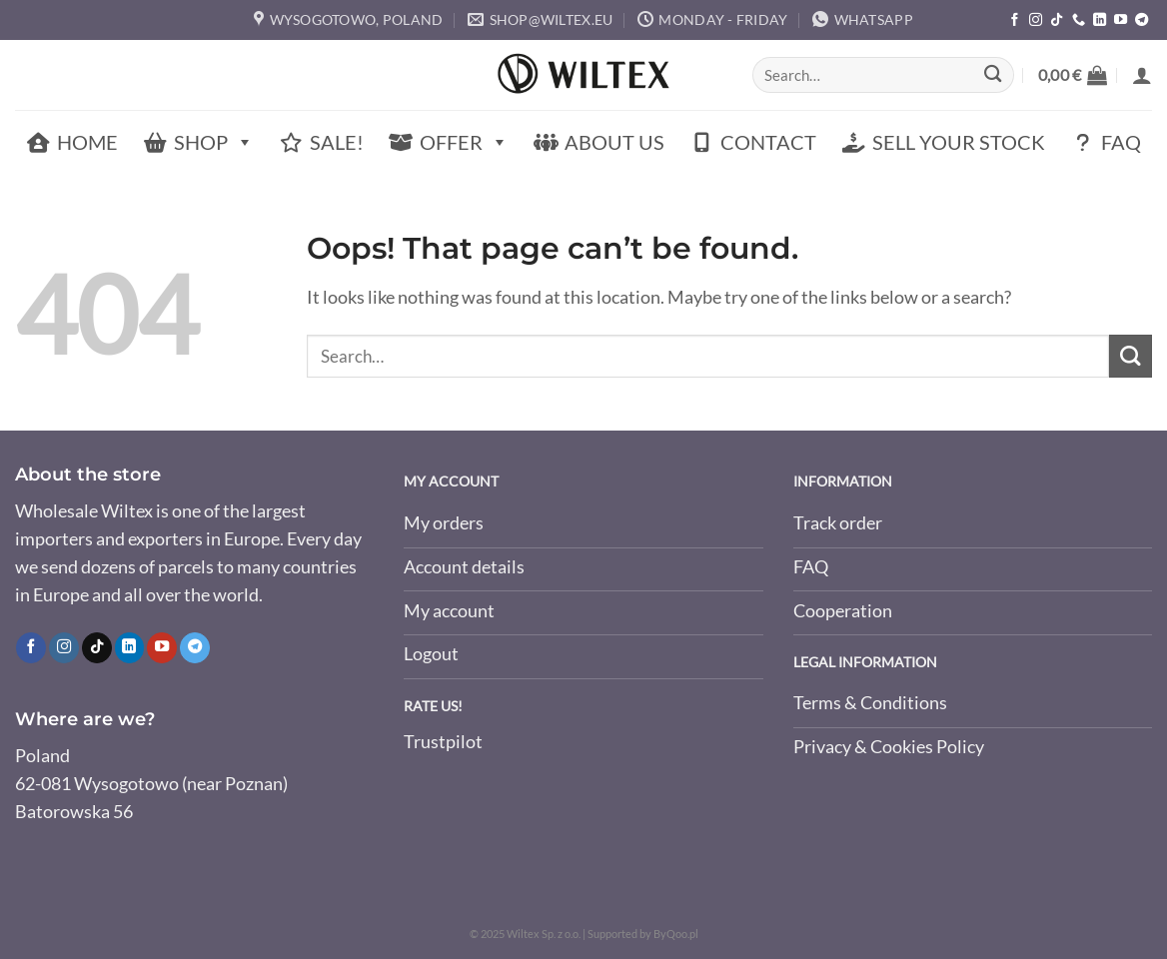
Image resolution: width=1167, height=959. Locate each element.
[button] (1072, 75)
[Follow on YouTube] (1120, 20)
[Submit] (992, 75)
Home (87, 142)
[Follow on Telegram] (1141, 20)
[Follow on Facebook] (1014, 20)
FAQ (1121, 142)
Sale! (337, 142)
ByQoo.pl (675, 933)
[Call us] (1078, 20)
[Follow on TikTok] (1056, 20)
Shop (214, 142)
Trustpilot (443, 742)
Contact (768, 142)
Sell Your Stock (958, 142)
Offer (464, 142)
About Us (614, 142)
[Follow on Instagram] (1035, 20)
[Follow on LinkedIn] (1099, 20)
